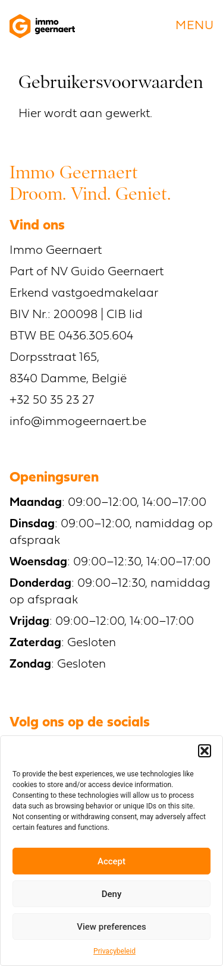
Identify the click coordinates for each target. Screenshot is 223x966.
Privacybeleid (114, 951)
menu (194, 26)
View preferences (111, 926)
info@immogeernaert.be (78, 422)
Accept (111, 861)
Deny (112, 894)
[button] (205, 751)
